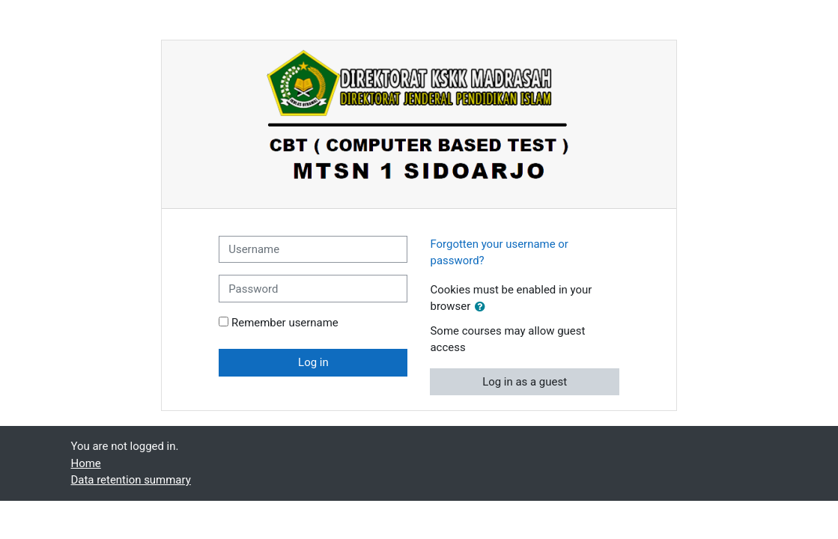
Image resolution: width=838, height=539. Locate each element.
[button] (483, 307)
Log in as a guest (524, 382)
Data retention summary (131, 480)
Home (86, 463)
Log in (313, 362)
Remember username (284, 322)
